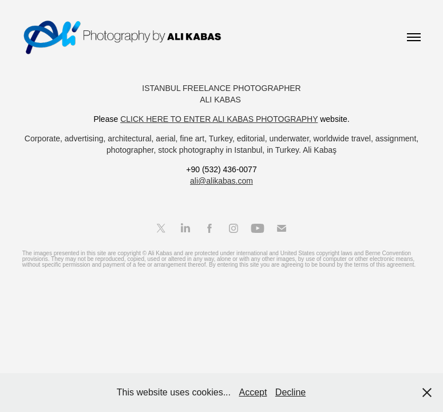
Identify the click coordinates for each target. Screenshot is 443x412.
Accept (253, 392)
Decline (290, 392)
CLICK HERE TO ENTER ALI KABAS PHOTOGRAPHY (219, 119)
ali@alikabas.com (221, 180)
